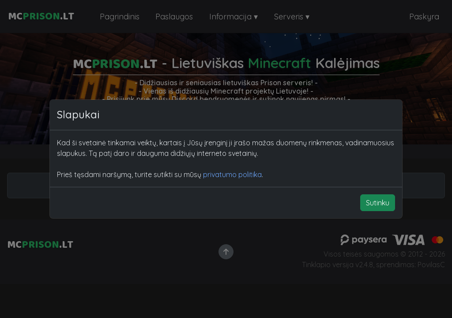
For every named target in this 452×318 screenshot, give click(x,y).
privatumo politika (232, 174)
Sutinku (377, 202)
